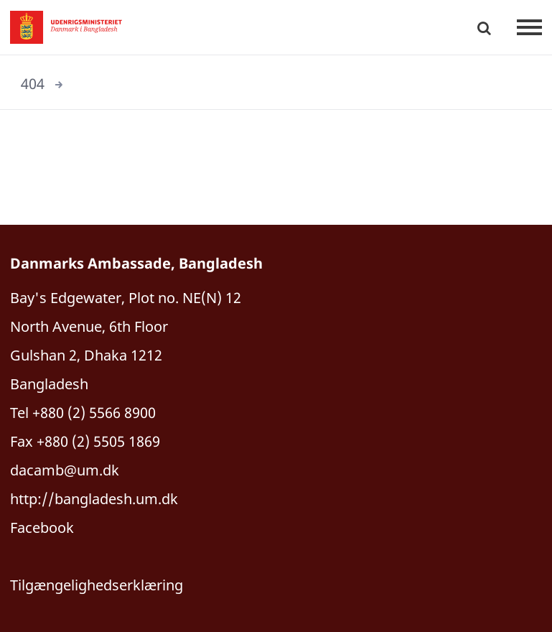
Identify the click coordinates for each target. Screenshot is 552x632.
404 (33, 83)
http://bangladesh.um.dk (94, 498)
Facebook (42, 527)
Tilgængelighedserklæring (96, 585)
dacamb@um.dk (64, 470)
